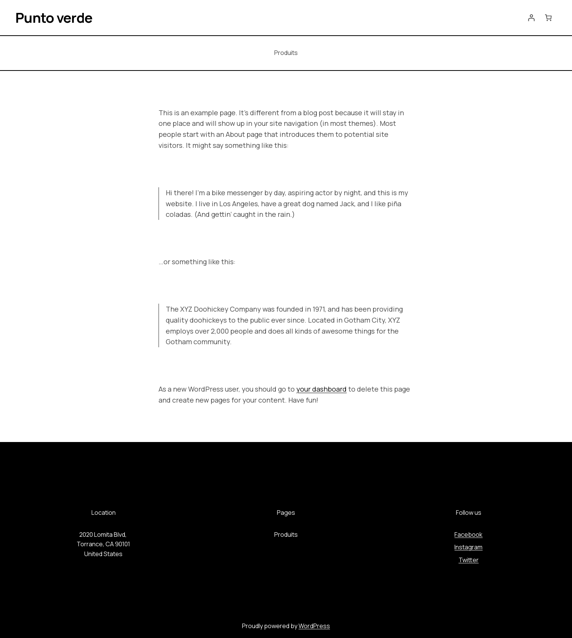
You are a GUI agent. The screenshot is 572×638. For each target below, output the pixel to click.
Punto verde (53, 17)
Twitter (469, 560)
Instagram (468, 547)
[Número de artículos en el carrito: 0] (548, 17)
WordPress (314, 626)
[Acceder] (531, 17)
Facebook (468, 534)
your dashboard (321, 388)
